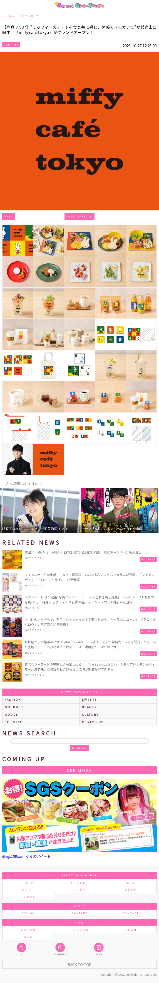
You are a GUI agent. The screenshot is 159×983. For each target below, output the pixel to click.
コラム (28, 936)
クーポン (79, 889)
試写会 (130, 882)
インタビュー (79, 882)
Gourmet (11, 44)
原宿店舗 (131, 889)
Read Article (79, 216)
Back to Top (79, 964)
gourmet (14, 707)
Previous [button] (5, 510)
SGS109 (28, 913)
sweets (89, 699)
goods (11, 714)
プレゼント (28, 896)
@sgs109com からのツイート (26, 856)
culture (90, 714)
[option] (40, 510)
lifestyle (15, 722)
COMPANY (79, 913)
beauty (89, 707)
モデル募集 (28, 929)
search (79, 747)
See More (79, 770)
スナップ (28, 889)
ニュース (28, 882)
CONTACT (131, 913)
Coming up (93, 722)
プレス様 (131, 929)
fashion (13, 699)
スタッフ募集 (79, 929)
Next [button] (153, 510)
